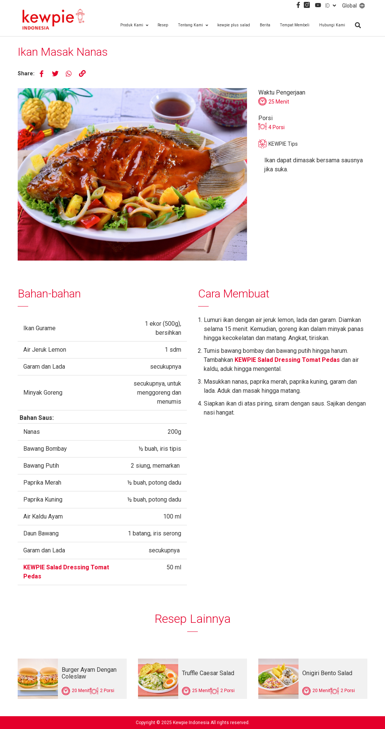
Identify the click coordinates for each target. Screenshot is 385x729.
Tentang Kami (193, 25)
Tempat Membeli (294, 25)
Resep (163, 25)
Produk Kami (134, 25)
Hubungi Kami (332, 25)
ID (330, 6)
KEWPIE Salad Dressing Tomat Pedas (287, 359)
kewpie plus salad (233, 25)
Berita (265, 25)
